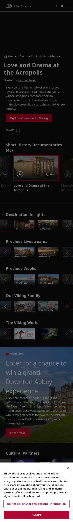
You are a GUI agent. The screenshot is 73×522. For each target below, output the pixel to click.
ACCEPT (36, 514)
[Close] (68, 468)
